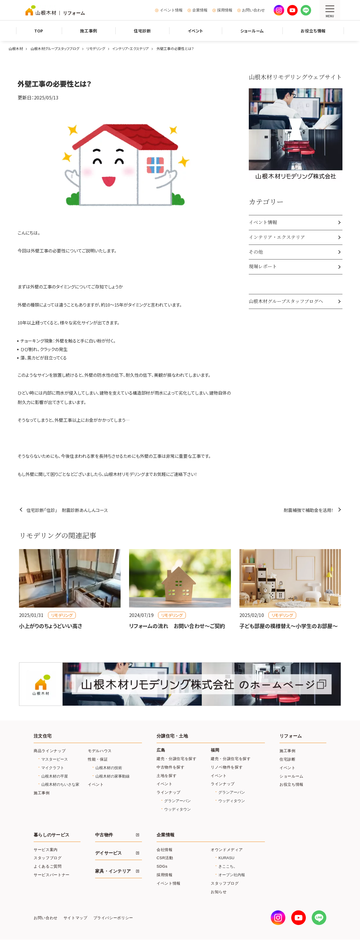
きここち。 (227, 866)
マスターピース (54, 759)
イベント (96, 784)
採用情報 (224, 10)
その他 (256, 251)
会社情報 (165, 849)
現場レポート (263, 266)
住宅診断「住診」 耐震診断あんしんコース (67, 510)
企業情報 (200, 10)
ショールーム (292, 776)
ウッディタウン (177, 809)
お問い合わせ (253, 10)
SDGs (162, 866)
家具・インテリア (113, 871)
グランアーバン (177, 801)
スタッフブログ (48, 858)
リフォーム (291, 736)
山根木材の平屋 (54, 776)
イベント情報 (171, 10)
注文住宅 (43, 736)
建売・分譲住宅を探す (177, 758)
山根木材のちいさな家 (60, 784)
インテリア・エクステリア (277, 237)
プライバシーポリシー (113, 918)
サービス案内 (46, 849)
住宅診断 (288, 759)
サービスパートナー (52, 875)
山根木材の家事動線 (112, 776)
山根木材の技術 (108, 768)
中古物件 (104, 835)
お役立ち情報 (292, 784)
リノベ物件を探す (227, 767)
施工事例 (42, 793)
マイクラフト (52, 768)
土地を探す (166, 775)
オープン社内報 (231, 875)
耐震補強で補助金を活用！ (309, 510)
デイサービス (108, 853)
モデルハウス (100, 751)
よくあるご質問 (48, 866)
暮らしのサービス (51, 835)
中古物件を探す (171, 767)
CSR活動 (165, 858)
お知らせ (219, 892)
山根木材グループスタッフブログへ (286, 301)
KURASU (226, 858)
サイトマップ (76, 918)
